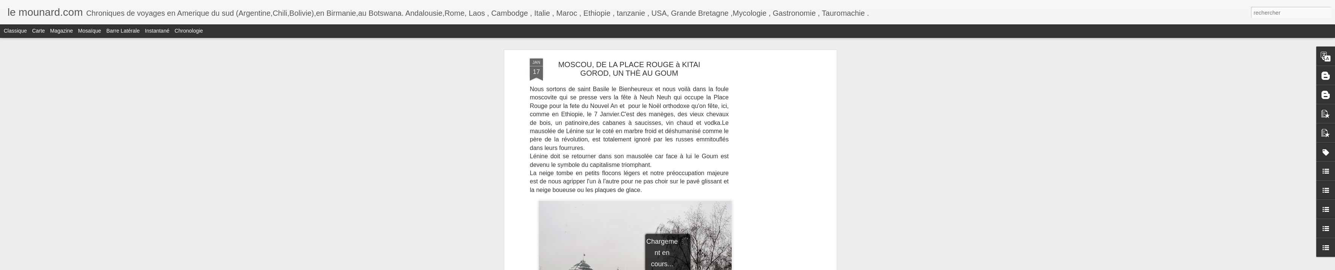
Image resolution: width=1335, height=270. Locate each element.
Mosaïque (89, 31)
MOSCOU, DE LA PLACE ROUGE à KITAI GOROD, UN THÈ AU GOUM (629, 68)
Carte (38, 31)
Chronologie (188, 31)
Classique (15, 31)
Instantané (157, 31)
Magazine (61, 31)
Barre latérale (123, 31)
